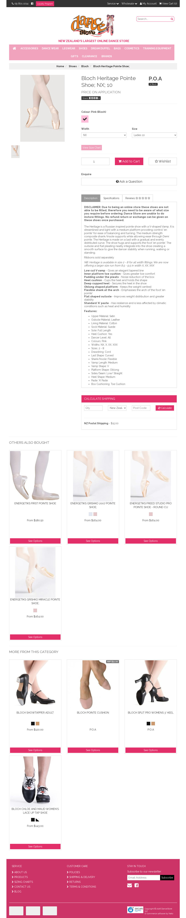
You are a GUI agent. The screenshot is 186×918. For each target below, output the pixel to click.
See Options (35, 541)
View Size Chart (92, 147)
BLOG (16, 891)
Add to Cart (129, 161)
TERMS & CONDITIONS (81, 886)
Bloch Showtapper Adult (35, 712)
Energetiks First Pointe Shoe (35, 503)
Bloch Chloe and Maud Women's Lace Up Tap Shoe (35, 810)
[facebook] (136, 885)
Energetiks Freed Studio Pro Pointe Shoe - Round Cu (151, 505)
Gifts (74, 56)
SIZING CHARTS (22, 881)
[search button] (172, 19)
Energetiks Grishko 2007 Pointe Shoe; (93, 505)
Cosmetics (131, 48)
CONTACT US (21, 886)
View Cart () (168, 3)
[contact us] (129, 885)
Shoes (83, 48)
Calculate (165, 408)
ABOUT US (19, 872)
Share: (91, 98)
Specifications (111, 198)
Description (90, 198)
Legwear (68, 48)
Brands (106, 56)
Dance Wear (50, 48)
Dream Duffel (100, 48)
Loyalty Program (45, 4)
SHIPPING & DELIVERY (81, 877)
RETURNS (74, 881)
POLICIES (73, 872)
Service (113, 3)
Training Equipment (157, 48)
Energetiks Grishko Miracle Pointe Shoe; (35, 601)
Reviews (137, 198)
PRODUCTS (20, 877)
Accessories (29, 48)
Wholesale (129, 3)
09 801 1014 (20, 3)
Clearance (89, 56)
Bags (117, 48)
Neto (171, 913)
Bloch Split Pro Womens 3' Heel (150, 712)
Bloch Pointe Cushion (93, 712)
